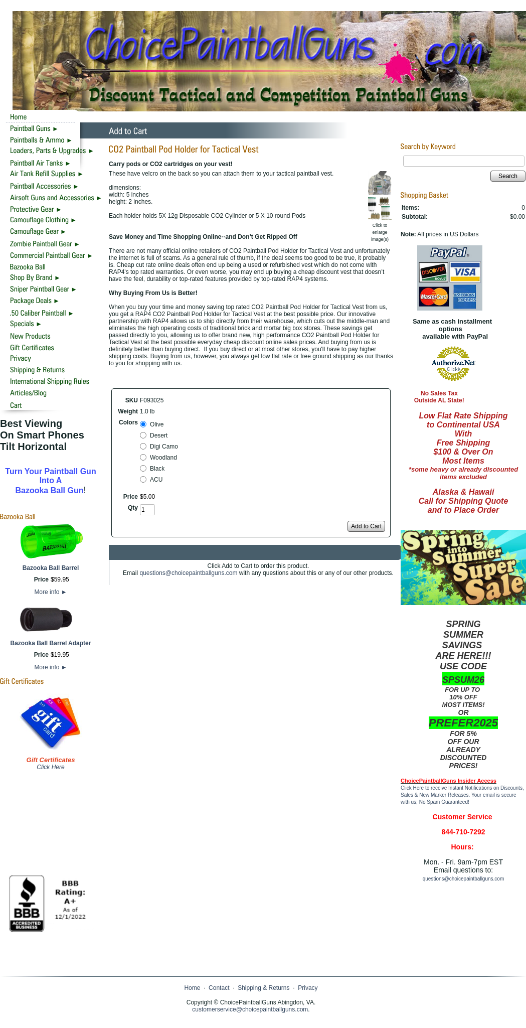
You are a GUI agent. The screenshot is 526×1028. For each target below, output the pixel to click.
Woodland (163, 457)
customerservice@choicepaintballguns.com (250, 1009)
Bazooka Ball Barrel (51, 567)
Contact (219, 987)
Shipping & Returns (263, 987)
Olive (156, 424)
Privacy (307, 987)
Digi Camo (164, 446)
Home (192, 987)
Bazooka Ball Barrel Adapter (51, 643)
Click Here (50, 767)
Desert (158, 435)
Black (157, 468)
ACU (156, 479)
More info (50, 592)
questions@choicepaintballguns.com (188, 572)
